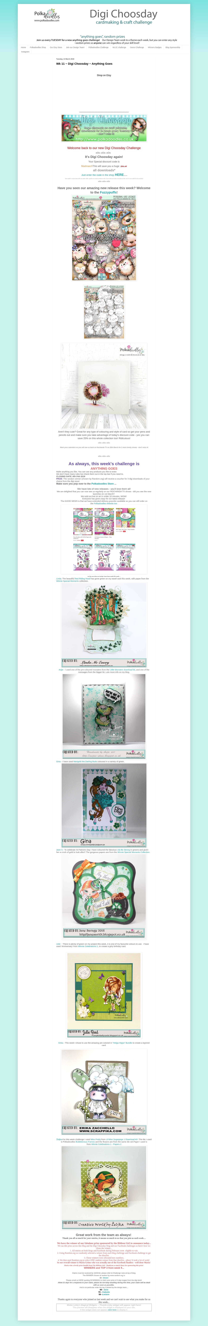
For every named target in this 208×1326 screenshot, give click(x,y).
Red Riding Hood (82, 578)
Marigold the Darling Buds (85, 761)
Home (23, 47)
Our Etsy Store (56, 47)
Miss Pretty (96, 1139)
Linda (58, 578)
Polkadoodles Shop (38, 47)
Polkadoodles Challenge (98, 47)
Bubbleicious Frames (85, 1142)
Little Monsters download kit (122, 670)
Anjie (61, 670)
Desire (105, 1278)
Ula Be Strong (123, 850)
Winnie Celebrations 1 (88, 946)
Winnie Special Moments (67, 581)
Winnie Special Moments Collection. (134, 852)
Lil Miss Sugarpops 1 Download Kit (122, 1139)
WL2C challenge (119, 47)
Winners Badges (155, 47)
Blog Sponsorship (173, 47)
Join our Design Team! (75, 47)
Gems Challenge (137, 47)
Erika (61, 1043)
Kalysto (106, 1292)
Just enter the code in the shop (97, 175)
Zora (105, 1289)
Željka (59, 1139)
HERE (119, 174)
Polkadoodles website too (106, 503)
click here (112, 1310)
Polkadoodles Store (102, 483)
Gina (58, 761)
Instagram (25, 52)
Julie (58, 944)
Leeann (105, 1294)
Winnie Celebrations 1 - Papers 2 (106, 1144)
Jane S (59, 850)
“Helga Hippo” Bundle (122, 1043)
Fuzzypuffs (108, 192)
